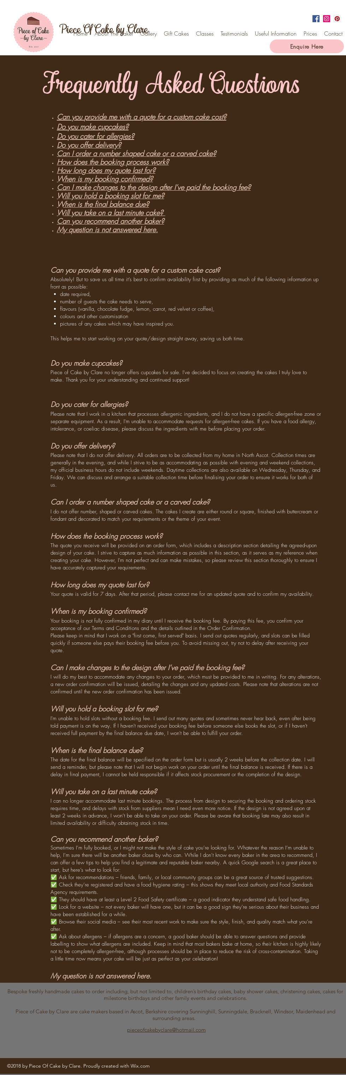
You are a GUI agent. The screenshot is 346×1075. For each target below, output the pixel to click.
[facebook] (316, 18)
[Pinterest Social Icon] (337, 18)
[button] (275, 33)
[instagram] (326, 18)
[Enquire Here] (307, 46)
